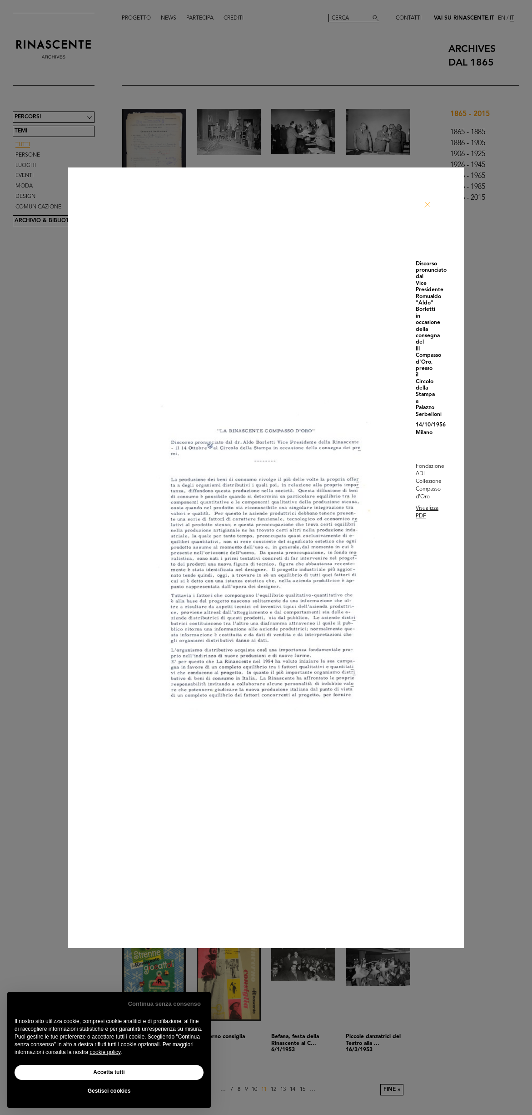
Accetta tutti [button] (108, 1072)
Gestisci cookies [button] (109, 1091)
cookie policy (104, 1052)
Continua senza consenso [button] (164, 1003)
